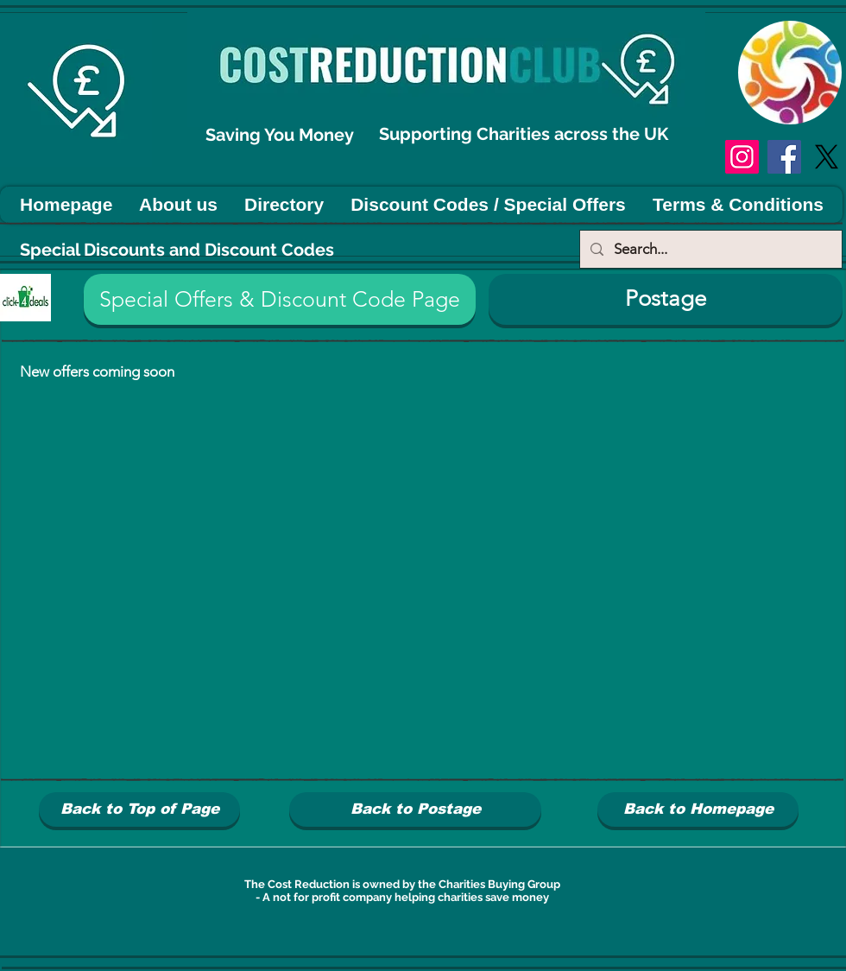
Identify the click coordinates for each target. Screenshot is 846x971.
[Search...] (709, 249)
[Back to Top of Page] (139, 809)
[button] (280, 299)
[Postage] (666, 299)
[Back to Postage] (415, 809)
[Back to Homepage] (698, 809)
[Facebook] (784, 157)
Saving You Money (281, 134)
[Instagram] (742, 157)
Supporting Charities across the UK (525, 134)
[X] (826, 157)
